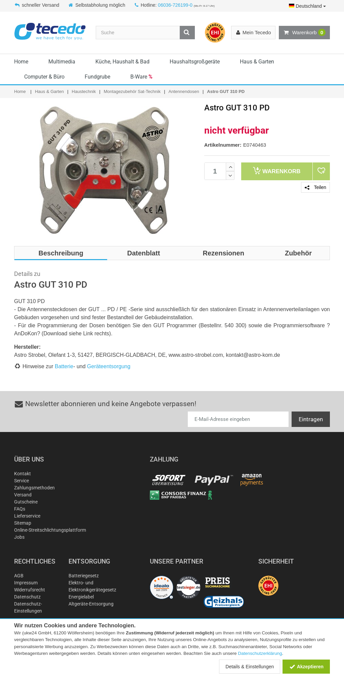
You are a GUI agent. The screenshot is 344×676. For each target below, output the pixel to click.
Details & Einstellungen (249, 666)
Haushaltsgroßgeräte (195, 61)
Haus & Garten (257, 61)
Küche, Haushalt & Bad (122, 61)
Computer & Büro (44, 77)
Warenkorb (304, 33)
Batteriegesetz (84, 575)
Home (21, 61)
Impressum (26, 582)
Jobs (19, 537)
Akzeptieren (306, 666)
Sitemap (22, 523)
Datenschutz (27, 596)
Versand (23, 494)
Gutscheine (26, 501)
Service (21, 480)
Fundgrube (97, 77)
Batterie (64, 366)
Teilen (315, 187)
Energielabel (81, 596)
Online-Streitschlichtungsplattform (50, 530)
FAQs (19, 509)
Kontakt (22, 473)
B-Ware (141, 77)
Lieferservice (27, 516)
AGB (19, 575)
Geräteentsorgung (108, 366)
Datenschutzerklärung (260, 653)
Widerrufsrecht (29, 589)
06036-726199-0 (175, 5)
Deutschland (307, 6)
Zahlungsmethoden (34, 487)
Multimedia (61, 61)
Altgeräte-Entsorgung (91, 604)
